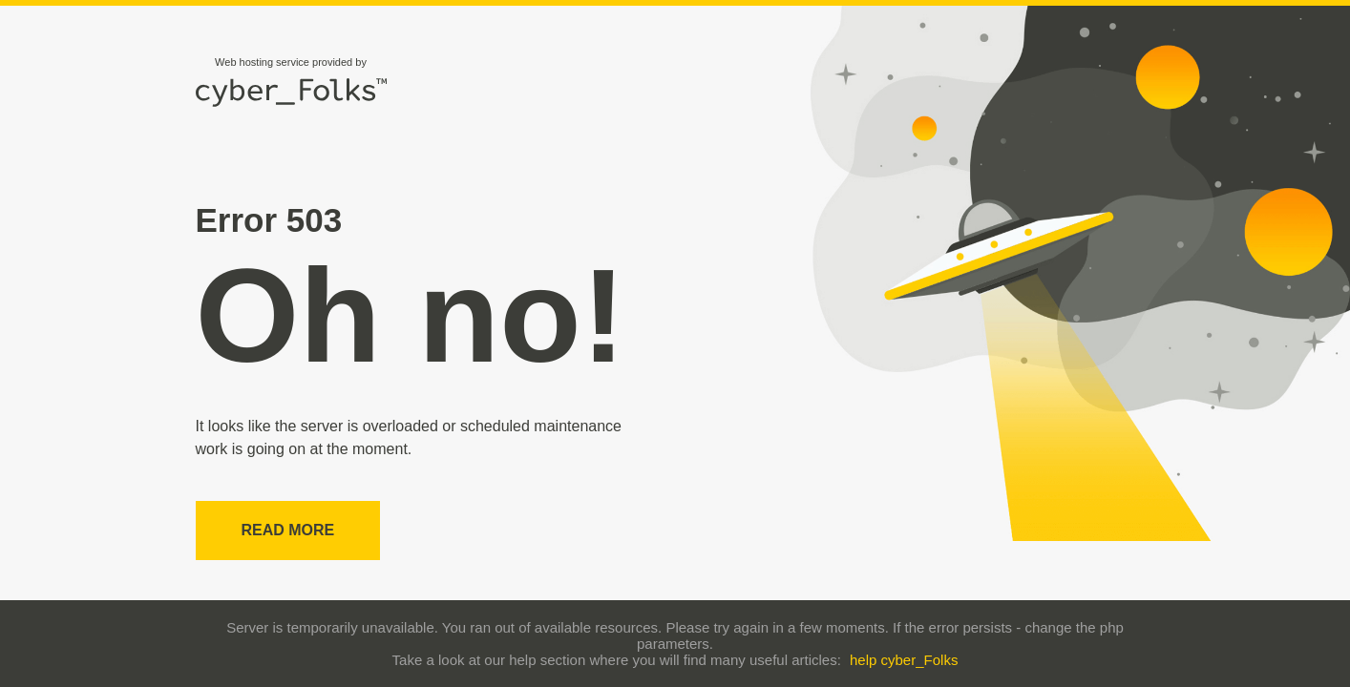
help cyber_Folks (904, 660)
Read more (288, 530)
